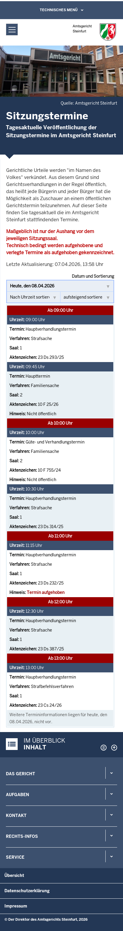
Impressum (15, 906)
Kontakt (16, 815)
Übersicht (14, 875)
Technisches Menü (59, 10)
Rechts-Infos (22, 836)
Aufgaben (17, 794)
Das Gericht (20, 773)
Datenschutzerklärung (27, 890)
